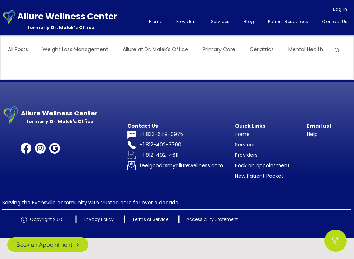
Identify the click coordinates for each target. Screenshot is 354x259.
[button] (220, 22)
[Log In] (340, 9)
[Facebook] (26, 148)
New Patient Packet (259, 176)
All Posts (18, 49)
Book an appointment (262, 165)
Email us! (319, 126)
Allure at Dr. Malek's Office (155, 49)
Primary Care (219, 49)
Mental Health (305, 49)
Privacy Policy (99, 219)
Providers (246, 155)
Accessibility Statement (212, 219)
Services (245, 144)
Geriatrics (262, 49)
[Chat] (131, 135)
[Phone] (131, 145)
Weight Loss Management (75, 49)
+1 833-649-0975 (161, 134)
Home (242, 134)
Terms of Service (150, 219)
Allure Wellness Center (67, 16)
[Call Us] (335, 241)
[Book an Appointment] (47, 244)
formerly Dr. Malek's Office (61, 27)
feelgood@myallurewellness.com (181, 165)
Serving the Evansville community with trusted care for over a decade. (91, 202)
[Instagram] (40, 148)
